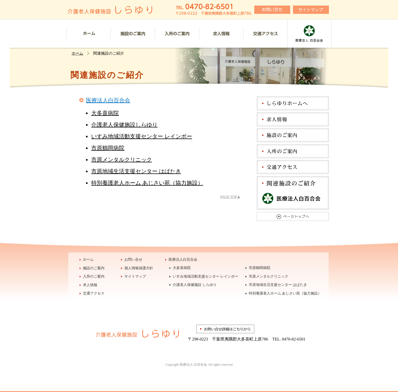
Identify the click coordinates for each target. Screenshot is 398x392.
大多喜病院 (105, 113)
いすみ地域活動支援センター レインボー (141, 136)
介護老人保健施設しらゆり (124, 125)
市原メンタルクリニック (121, 160)
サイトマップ (135, 276)
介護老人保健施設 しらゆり (195, 285)
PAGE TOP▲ (230, 196)
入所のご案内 (177, 33)
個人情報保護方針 (138, 268)
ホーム (88, 33)
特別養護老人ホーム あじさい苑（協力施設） (147, 183)
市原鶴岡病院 (107, 148)
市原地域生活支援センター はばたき (136, 171)
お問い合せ (133, 259)
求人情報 (90, 285)
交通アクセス (265, 33)
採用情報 (221, 33)
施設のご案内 (133, 33)
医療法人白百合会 (309, 33)
